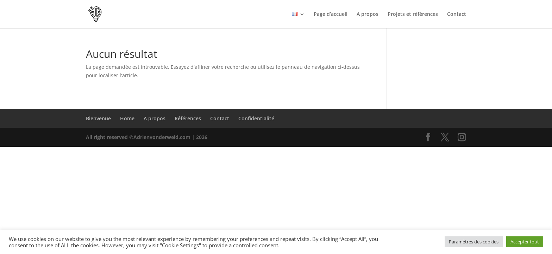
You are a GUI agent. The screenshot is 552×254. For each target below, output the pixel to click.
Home (127, 118)
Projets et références (413, 14)
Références (188, 118)
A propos (367, 14)
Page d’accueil (330, 14)
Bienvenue (98, 118)
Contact (456, 14)
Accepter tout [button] (524, 241)
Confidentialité (256, 118)
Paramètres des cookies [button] (473, 241)
